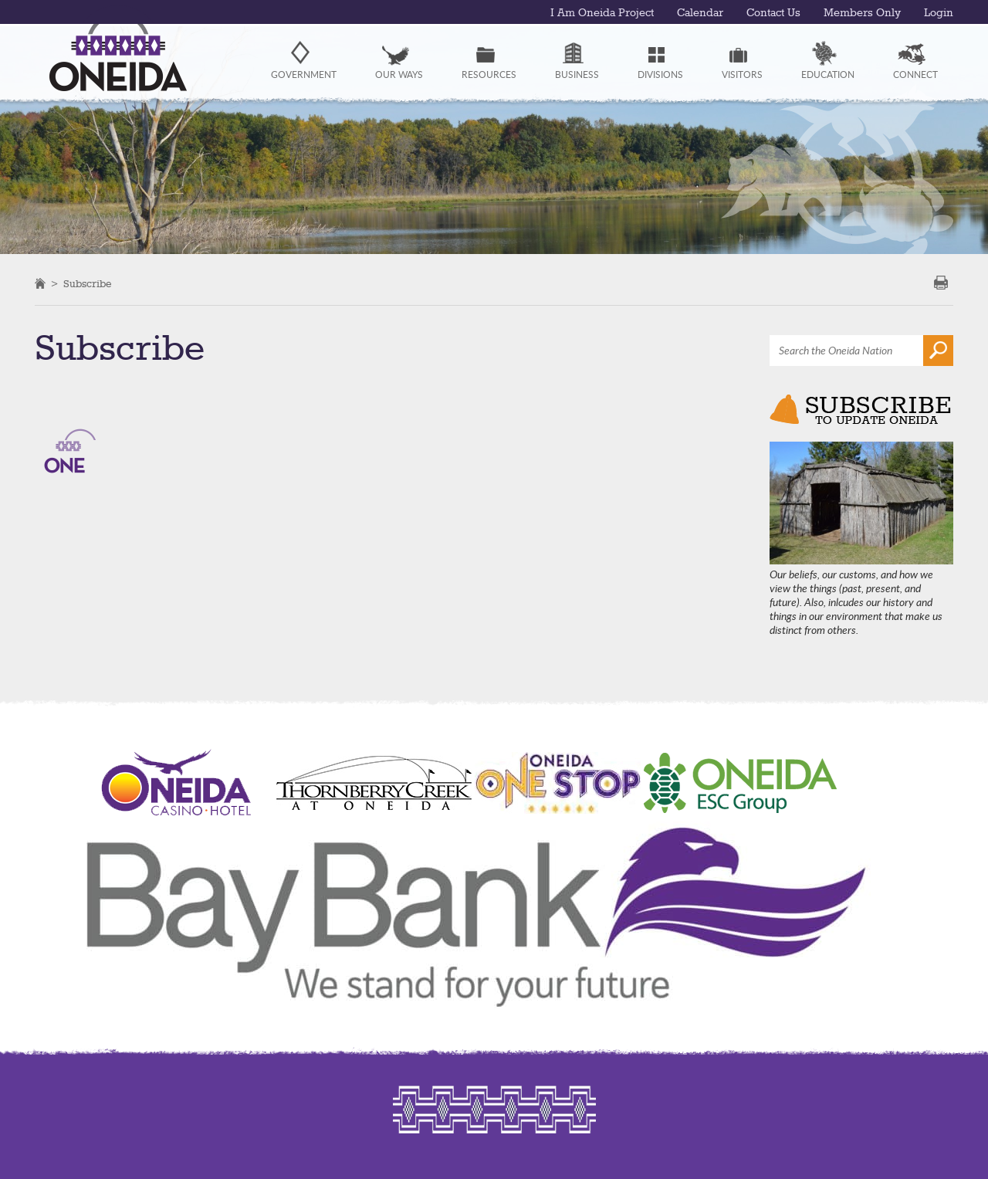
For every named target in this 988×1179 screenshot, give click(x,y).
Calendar (700, 13)
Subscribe (87, 284)
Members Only (862, 13)
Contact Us (773, 13)
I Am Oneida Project (602, 13)
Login (938, 13)
